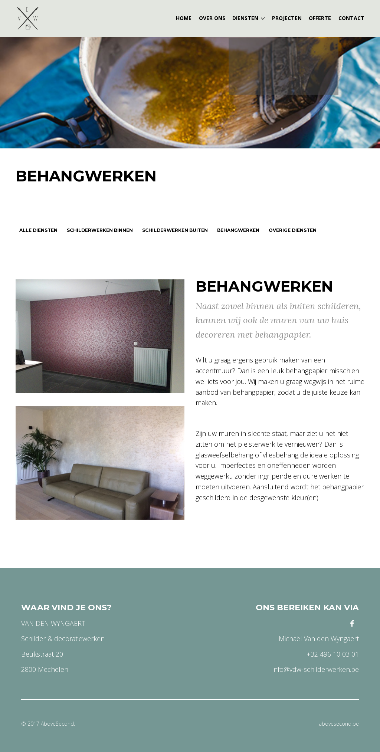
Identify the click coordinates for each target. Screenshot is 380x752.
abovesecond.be (339, 723)
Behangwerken (86, 176)
